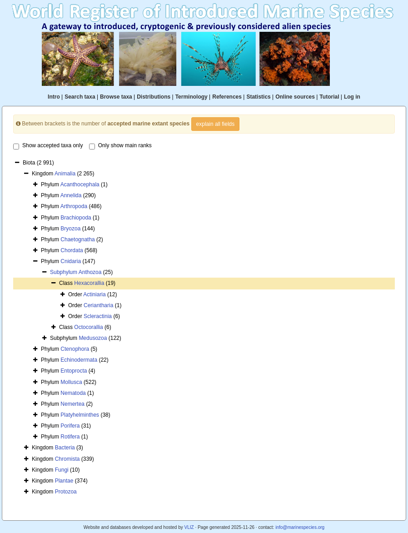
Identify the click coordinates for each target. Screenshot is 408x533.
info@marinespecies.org (299, 527)
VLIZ (189, 527)
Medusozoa (93, 338)
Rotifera (70, 436)
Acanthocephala (80, 184)
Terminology (191, 97)
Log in (352, 97)
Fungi (62, 470)
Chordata (71, 250)
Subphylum (64, 272)
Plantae (64, 481)
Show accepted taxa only (48, 145)
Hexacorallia (89, 283)
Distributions (153, 97)
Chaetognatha (77, 239)
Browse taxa (116, 97)
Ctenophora (74, 349)
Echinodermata (78, 360)
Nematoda (72, 393)
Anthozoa (90, 272)
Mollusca (71, 382)
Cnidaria (70, 261)
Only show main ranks (120, 145)
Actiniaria (94, 294)
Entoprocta (73, 371)
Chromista (67, 459)
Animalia (65, 173)
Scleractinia (98, 316)
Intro (54, 97)
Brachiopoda (75, 217)
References (227, 97)
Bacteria (65, 447)
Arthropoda (73, 206)
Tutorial (329, 97)
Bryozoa (70, 228)
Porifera (70, 426)
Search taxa (80, 97)
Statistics (258, 97)
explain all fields (215, 124)
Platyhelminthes (79, 415)
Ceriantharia (98, 305)
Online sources (295, 97)
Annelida (71, 195)
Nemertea (72, 404)
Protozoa (66, 491)
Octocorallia (88, 327)
